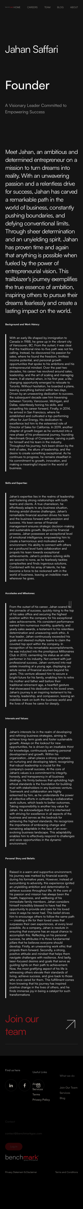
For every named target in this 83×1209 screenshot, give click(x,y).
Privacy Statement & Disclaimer (21, 1172)
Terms (36, 1098)
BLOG (60, 7)
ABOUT (74, 7)
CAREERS (32, 7)
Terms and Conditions (66, 1172)
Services (37, 1092)
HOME (17, 7)
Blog (62, 1102)
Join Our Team (69, 1092)
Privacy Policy (41, 1103)
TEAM (47, 7)
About (36, 1087)
